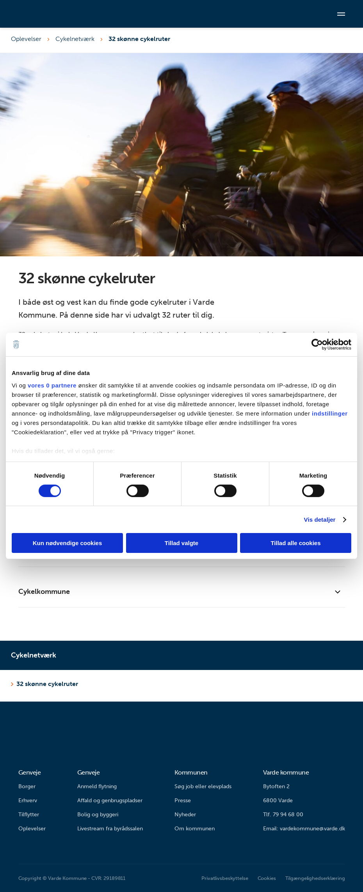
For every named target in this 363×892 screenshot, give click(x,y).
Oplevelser (26, 39)
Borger (27, 786)
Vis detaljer (320, 519)
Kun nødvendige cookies (67, 543)
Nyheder (185, 814)
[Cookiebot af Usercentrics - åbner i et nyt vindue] (317, 344)
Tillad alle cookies (295, 543)
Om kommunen (194, 828)
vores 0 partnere (52, 385)
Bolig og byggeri (97, 814)
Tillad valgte (181, 543)
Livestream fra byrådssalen (110, 828)
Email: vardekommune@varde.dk (304, 828)
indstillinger (330, 413)
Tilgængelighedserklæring (315, 878)
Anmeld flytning (97, 786)
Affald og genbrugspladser (109, 800)
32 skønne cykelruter (139, 39)
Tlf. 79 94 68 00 (283, 814)
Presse (182, 800)
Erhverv (27, 800)
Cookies (267, 878)
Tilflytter (28, 814)
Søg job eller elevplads (202, 786)
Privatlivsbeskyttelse (224, 878)
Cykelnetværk (74, 39)
